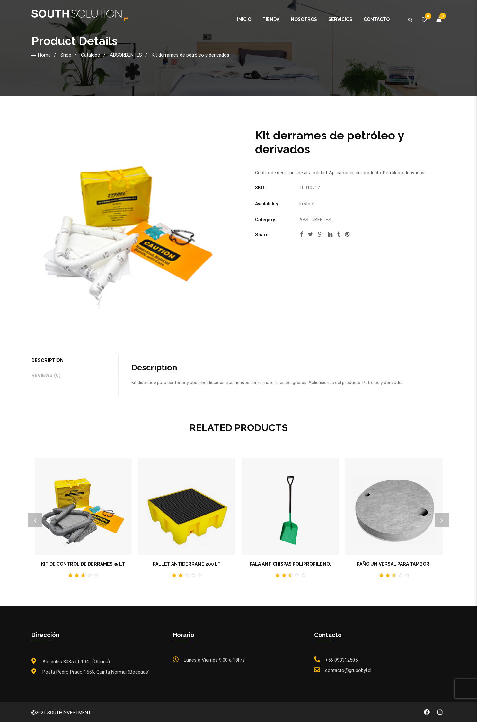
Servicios (340, 19)
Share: (262, 235)
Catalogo (90, 55)
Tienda (270, 19)
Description (47, 360)
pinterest (347, 234)
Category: (265, 219)
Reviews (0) (46, 375)
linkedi (330, 234)
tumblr (338, 234)
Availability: (267, 203)
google (320, 234)
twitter (310, 234)
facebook (301, 234)
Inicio (244, 19)
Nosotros (304, 19)
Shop (65, 55)
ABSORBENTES (126, 55)
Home (44, 55)
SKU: (260, 187)
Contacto (377, 19)
